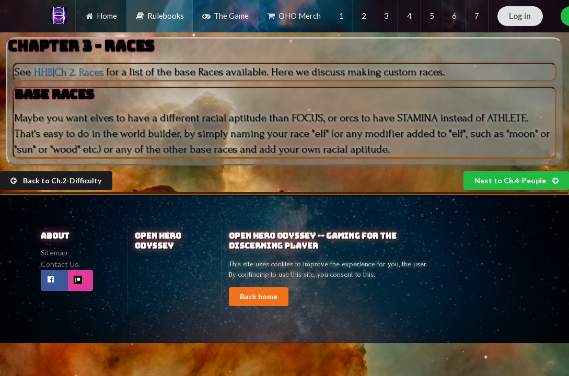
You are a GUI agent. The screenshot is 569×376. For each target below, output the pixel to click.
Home (101, 15)
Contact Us (59, 264)
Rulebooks (159, 15)
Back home (258, 296)
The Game (225, 15)
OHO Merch (293, 15)
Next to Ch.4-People (517, 180)
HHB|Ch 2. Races (68, 72)
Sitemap (54, 253)
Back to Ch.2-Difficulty (55, 180)
